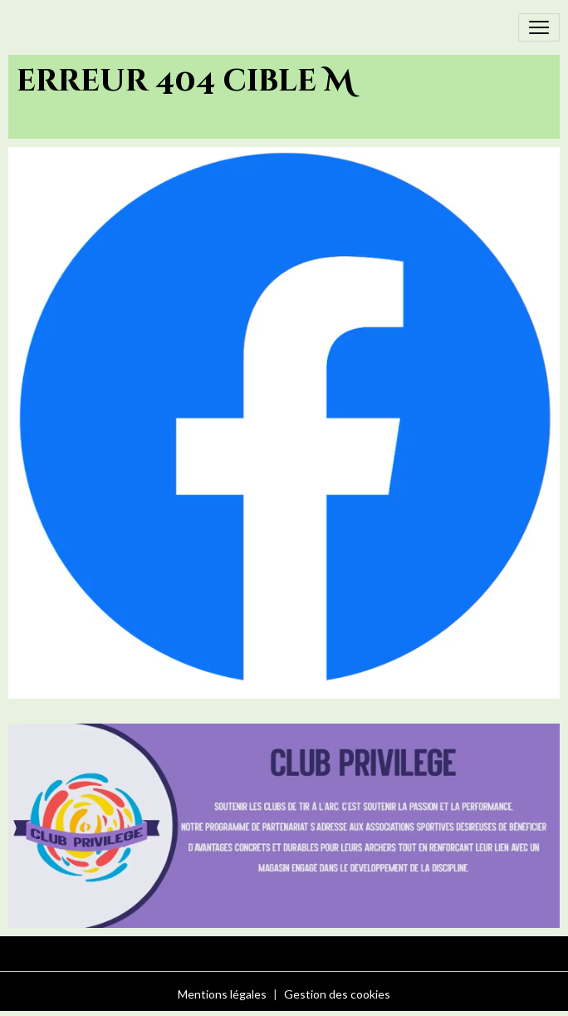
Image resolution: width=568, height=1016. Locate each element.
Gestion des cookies (337, 994)
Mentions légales (222, 994)
